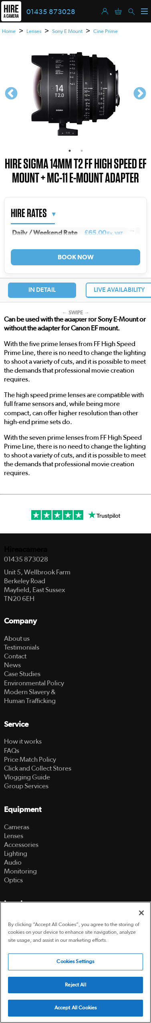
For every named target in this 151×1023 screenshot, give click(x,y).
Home (9, 31)
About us (17, 638)
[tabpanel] (75, 94)
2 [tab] (82, 151)
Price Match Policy (30, 759)
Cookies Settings (75, 961)
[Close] (141, 913)
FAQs (11, 750)
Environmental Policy (34, 683)
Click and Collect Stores (37, 768)
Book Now (75, 257)
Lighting (15, 853)
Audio (13, 862)
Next (140, 94)
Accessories (21, 844)
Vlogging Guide (27, 777)
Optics (13, 880)
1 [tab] (70, 151)
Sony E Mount (67, 31)
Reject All (75, 985)
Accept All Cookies (75, 1008)
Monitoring (20, 871)
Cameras (16, 827)
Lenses (33, 31)
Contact (15, 656)
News (12, 665)
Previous (11, 94)
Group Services (26, 786)
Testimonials (21, 647)
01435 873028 (50, 12)
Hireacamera (25, 550)
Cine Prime (105, 31)
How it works (23, 741)
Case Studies (22, 673)
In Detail (42, 290)
